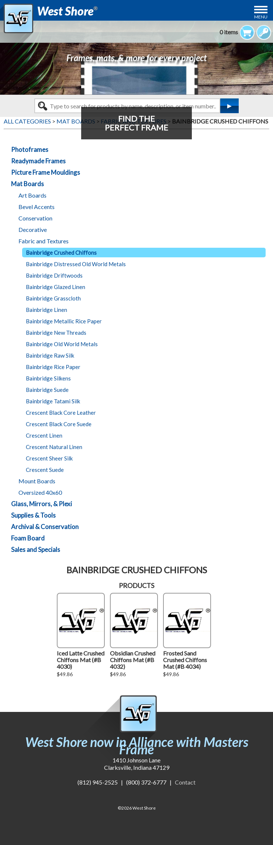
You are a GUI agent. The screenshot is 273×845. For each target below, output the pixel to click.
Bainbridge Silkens (48, 378)
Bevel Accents (36, 206)
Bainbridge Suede (47, 389)
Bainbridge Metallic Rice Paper (64, 321)
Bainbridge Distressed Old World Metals (76, 264)
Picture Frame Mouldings (45, 172)
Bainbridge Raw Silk (50, 355)
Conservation (35, 218)
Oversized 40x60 (40, 492)
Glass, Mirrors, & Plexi (41, 504)
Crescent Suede (45, 469)
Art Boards (32, 195)
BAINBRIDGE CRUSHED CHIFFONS (220, 121)
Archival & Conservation (45, 527)
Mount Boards (36, 480)
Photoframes (29, 149)
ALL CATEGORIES (27, 121)
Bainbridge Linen (46, 309)
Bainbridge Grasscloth (53, 298)
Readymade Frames (38, 161)
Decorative (32, 229)
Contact (185, 782)
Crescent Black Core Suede (58, 424)
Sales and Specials (35, 549)
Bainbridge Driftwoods (54, 275)
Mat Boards (27, 184)
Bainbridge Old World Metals (62, 344)
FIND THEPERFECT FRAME (136, 123)
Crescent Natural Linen (54, 447)
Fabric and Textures (43, 240)
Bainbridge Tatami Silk (53, 401)
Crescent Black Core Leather (61, 412)
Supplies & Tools (33, 515)
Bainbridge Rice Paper (53, 367)
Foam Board (28, 538)
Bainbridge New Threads (56, 332)
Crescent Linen (44, 435)
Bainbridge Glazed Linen (55, 287)
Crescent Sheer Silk (49, 458)
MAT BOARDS (75, 121)
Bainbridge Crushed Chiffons (61, 252)
